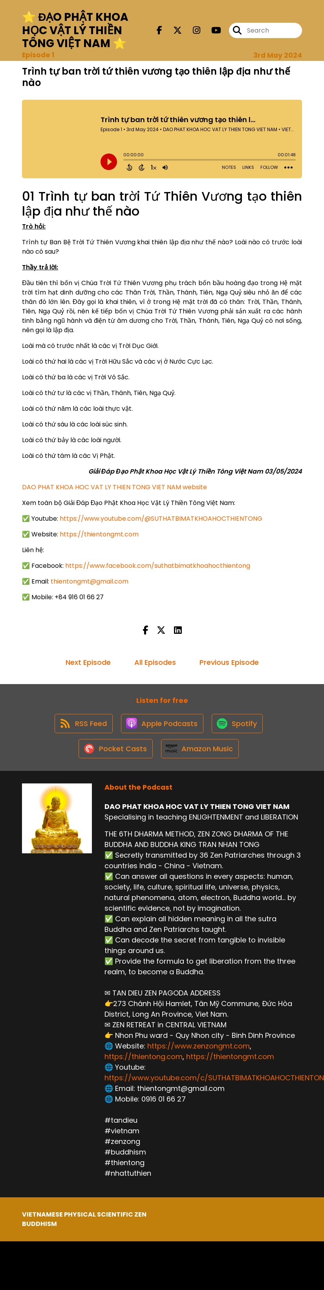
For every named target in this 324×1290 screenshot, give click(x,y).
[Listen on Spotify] (239, 726)
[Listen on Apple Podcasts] (161, 726)
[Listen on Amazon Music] (200, 754)
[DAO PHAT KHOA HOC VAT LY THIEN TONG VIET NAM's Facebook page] (159, 32)
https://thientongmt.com (99, 534)
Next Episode (88, 662)
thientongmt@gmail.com (89, 581)
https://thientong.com (143, 1063)
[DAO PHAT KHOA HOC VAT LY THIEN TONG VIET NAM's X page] (173, 32)
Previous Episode (229, 662)
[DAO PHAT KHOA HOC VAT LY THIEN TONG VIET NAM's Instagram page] (191, 32)
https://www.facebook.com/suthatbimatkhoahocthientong (157, 565)
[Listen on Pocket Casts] (114, 755)
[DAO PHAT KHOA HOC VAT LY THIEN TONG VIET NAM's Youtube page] (211, 32)
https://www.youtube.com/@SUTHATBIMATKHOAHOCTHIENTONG (161, 518)
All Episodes (155, 662)
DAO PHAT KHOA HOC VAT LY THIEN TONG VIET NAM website (114, 487)
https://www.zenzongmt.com (198, 1052)
